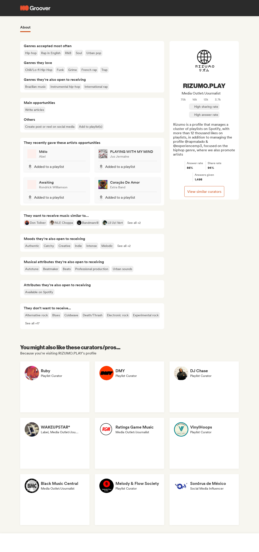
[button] (134, 223)
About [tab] (25, 27)
